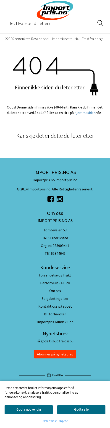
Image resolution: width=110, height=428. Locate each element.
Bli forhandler (55, 314)
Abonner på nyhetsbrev (55, 354)
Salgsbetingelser (55, 298)
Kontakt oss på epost (55, 306)
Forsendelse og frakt (55, 275)
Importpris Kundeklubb (55, 322)
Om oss (55, 290)
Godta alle (81, 409)
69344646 (58, 253)
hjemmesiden (85, 112)
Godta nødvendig (28, 409)
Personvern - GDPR (55, 283)
